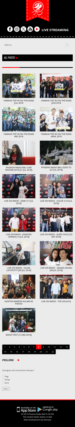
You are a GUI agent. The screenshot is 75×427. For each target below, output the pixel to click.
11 (55, 347)
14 (5, 351)
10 (49, 347)
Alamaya (47, 419)
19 (35, 351)
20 (41, 351)
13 (67, 347)
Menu (8, 45)
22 (53, 351)
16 (17, 351)
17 (23, 351)
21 (47, 351)
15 (11, 351)
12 (61, 347)
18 (29, 351)
